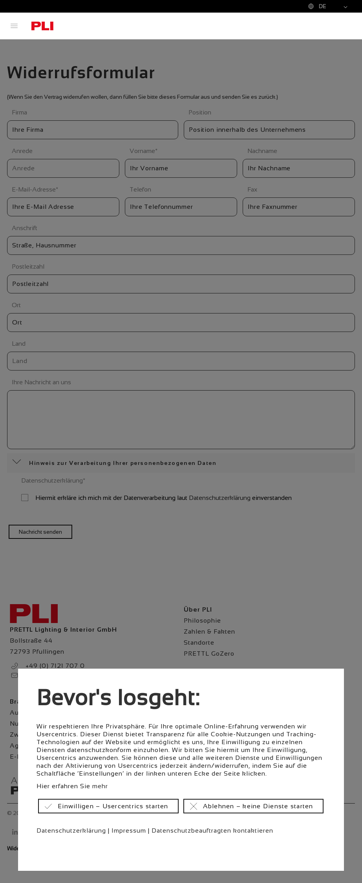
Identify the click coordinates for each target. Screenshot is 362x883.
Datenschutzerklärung (71, 830)
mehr (100, 786)
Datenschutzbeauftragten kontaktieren (212, 830)
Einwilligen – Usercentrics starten (113, 806)
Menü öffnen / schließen (14, 26)
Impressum (129, 830)
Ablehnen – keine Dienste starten (258, 806)
